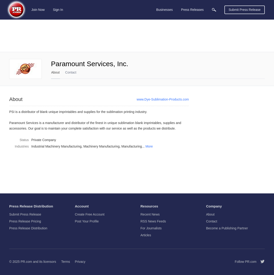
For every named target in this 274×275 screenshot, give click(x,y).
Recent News (150, 214)
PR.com (26, 261)
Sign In (58, 10)
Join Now (38, 10)
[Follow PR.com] (260, 261)
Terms (65, 261)
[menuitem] (214, 10)
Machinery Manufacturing (101, 146)
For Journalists (151, 228)
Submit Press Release (245, 10)
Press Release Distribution (28, 228)
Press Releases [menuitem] (192, 10)
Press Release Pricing (25, 221)
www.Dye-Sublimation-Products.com (163, 99)
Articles (145, 235)
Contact (70, 72)
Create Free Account (89, 214)
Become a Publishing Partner (227, 228)
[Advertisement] (137, 35)
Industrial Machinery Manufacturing (56, 146)
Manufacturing (131, 146)
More (149, 146)
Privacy (80, 261)
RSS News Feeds (153, 221)
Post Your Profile (87, 221)
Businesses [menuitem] (164, 10)
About (55, 72)
